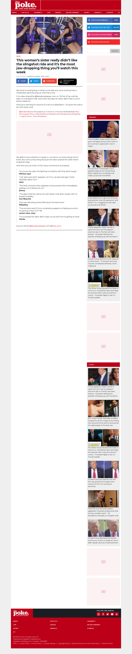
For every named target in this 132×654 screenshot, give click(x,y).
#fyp (77, 112)
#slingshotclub (54, 114)
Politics (25, 12)
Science (109, 12)
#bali (38, 114)
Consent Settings (49, 643)
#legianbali (76, 114)
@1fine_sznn (55, 226)
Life (48, 12)
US (119, 12)
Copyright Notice (64, 643)
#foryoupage (24, 114)
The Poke (26, 5)
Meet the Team (107, 643)
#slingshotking (66, 114)
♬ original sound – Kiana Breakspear (32, 116)
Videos (58, 12)
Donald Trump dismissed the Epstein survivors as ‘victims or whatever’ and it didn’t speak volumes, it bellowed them (103, 540)
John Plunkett (21, 76)
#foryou (33, 114)
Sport (86, 12)
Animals (97, 12)
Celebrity (38, 12)
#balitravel (44, 114)
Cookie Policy (24, 643)
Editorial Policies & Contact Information (86, 643)
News (14, 12)
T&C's (15, 643)
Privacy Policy (36, 643)
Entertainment (72, 12)
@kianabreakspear (26, 112)
